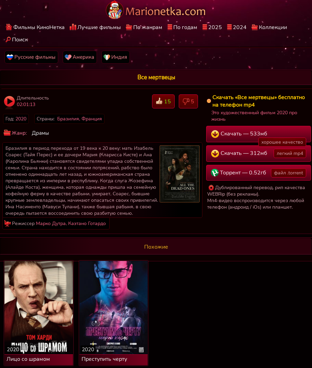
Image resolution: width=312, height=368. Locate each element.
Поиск (20, 39)
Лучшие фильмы (99, 27)
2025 (215, 27)
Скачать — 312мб (258, 153)
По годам (185, 27)
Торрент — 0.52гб (258, 173)
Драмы (40, 133)
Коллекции (273, 27)
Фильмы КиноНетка (39, 27)
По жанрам (147, 27)
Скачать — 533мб (258, 136)
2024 (240, 27)
